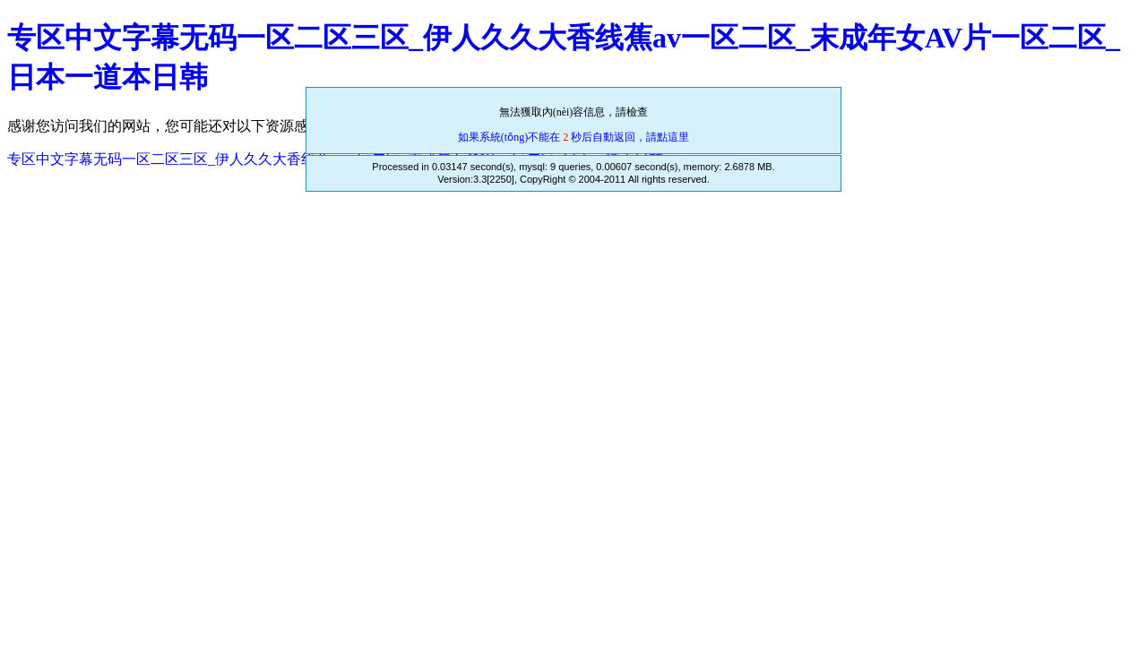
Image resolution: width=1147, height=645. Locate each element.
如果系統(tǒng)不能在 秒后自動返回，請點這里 (573, 137)
